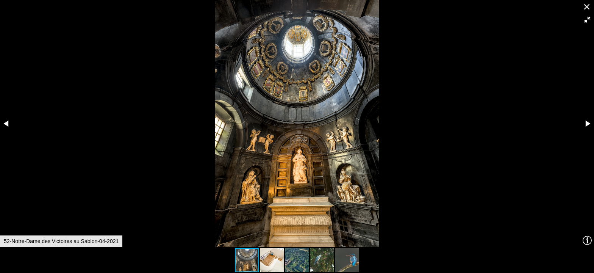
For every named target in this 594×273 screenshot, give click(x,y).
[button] (587, 20)
